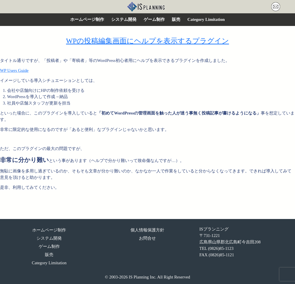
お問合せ (147, 238)
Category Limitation (206, 19)
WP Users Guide (14, 70)
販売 (176, 19)
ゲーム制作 (154, 19)
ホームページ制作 (87, 19)
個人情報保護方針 (147, 230)
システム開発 (123, 19)
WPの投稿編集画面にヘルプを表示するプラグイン (147, 41)
